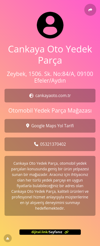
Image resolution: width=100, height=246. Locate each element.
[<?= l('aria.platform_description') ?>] (50, 232)
